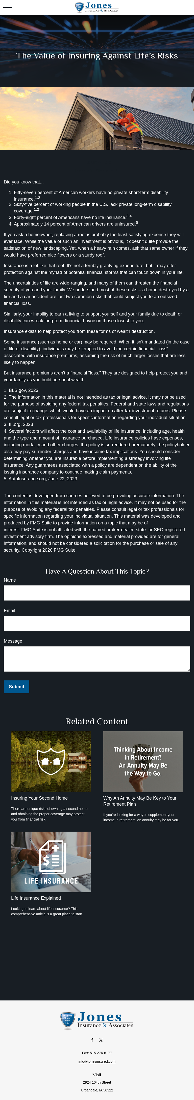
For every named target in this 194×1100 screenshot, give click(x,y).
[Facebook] (92, 1039)
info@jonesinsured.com (97, 1061)
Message (13, 641)
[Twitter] (101, 1039)
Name (10, 580)
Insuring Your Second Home (39, 798)
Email (9, 610)
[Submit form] (16, 686)
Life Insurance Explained (36, 898)
